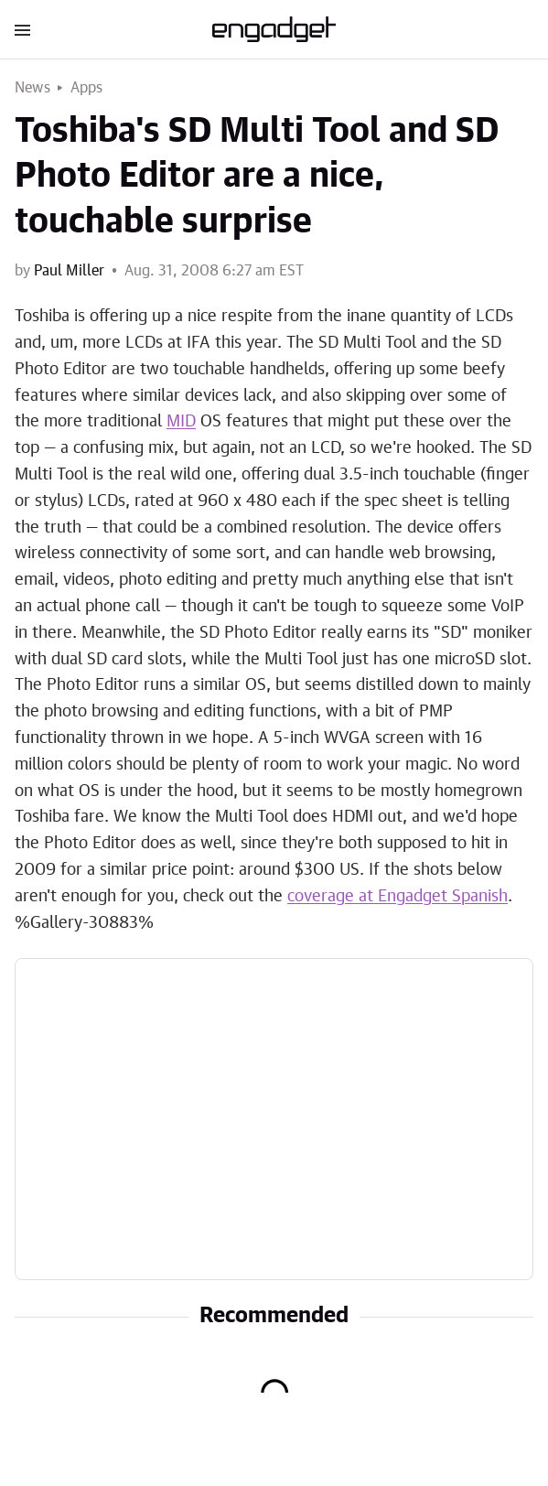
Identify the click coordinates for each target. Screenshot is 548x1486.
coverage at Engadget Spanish (397, 896)
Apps (86, 88)
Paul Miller (69, 271)
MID (181, 422)
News (32, 88)
